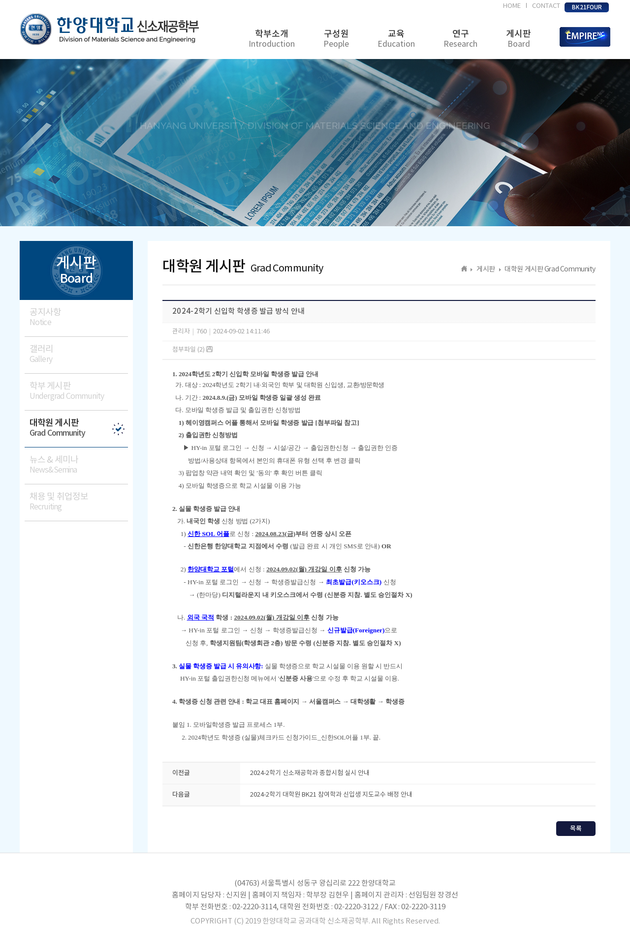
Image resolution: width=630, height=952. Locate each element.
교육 (396, 39)
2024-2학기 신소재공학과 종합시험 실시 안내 (310, 773)
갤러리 (79, 354)
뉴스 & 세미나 (79, 465)
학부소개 (272, 39)
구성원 (336, 39)
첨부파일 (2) (192, 350)
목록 (576, 829)
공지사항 (79, 317)
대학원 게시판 (79, 428)
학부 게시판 (79, 391)
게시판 (518, 39)
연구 (460, 39)
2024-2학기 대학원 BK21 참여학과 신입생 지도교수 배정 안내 (331, 795)
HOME (512, 6)
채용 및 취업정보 (79, 502)
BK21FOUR (587, 7)
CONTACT (546, 6)
